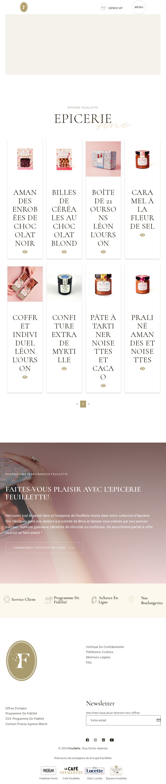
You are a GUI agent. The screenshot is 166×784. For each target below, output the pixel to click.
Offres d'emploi (16, 708)
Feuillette (74, 748)
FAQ (88, 662)
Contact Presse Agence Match (26, 724)
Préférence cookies (99, 652)
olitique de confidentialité (106, 647)
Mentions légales (98, 657)
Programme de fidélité (21, 713)
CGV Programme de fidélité (24, 718)
